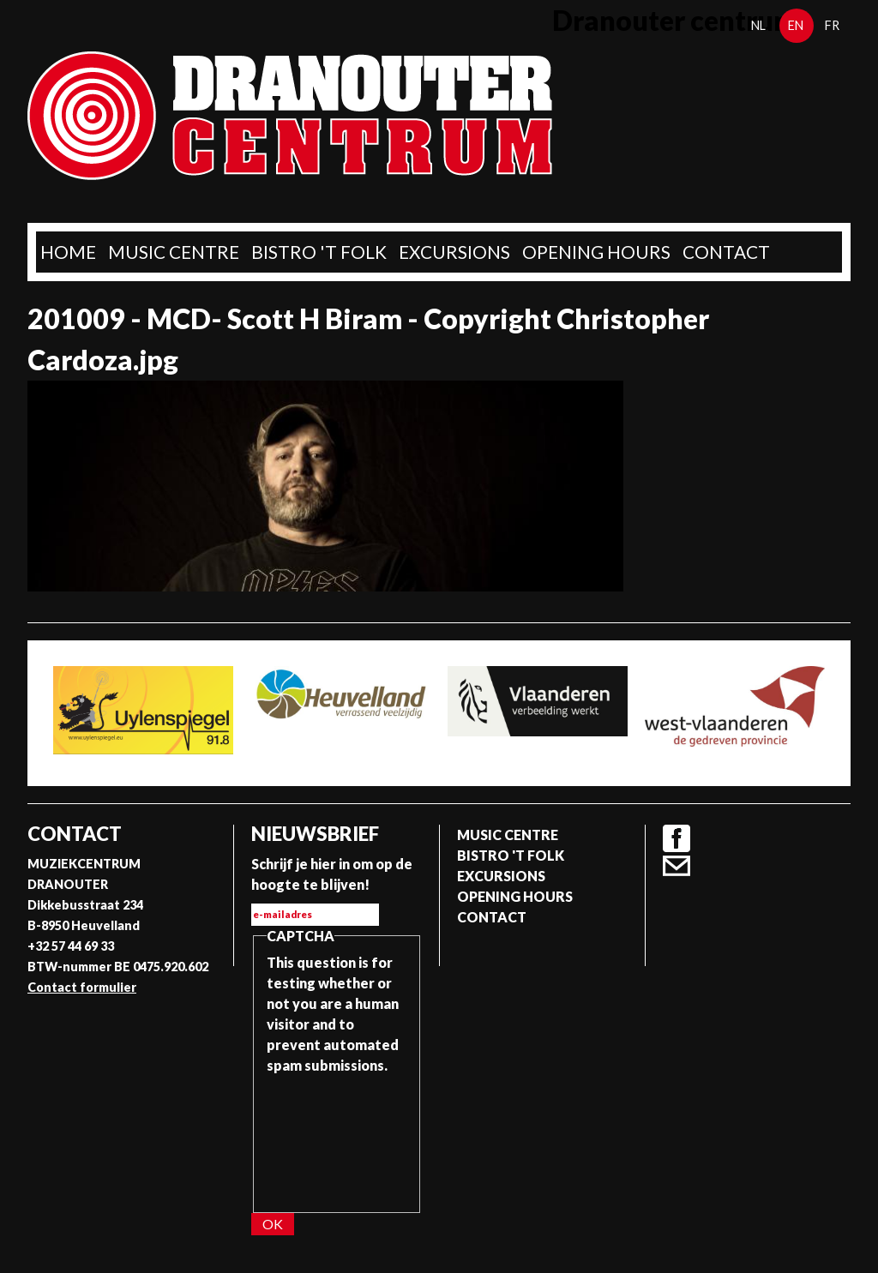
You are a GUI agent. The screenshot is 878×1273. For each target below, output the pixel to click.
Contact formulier (81, 987)
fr (832, 25)
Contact (726, 251)
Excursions (454, 251)
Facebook (676, 838)
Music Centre (173, 251)
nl (758, 25)
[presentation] (337, 1137)
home (68, 251)
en (795, 25)
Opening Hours (596, 251)
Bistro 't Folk (319, 251)
